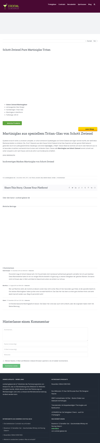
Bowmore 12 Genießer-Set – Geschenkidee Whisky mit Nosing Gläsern (24, 429)
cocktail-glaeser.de (10, 177)
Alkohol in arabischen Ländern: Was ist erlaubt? (19, 439)
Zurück (89, 41)
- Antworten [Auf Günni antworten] (27, 300)
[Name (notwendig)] (45, 344)
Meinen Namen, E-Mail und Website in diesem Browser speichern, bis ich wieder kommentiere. (36, 361)
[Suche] (94, 4)
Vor (94, 41)
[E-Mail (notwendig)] (45, 349)
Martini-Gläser (47, 177)
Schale (53, 177)
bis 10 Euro (32, 177)
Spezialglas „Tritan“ (51, 146)
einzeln (38, 177)
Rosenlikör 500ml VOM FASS (13, 435)
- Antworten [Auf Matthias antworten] (27, 285)
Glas (42, 177)
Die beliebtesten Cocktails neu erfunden (17, 424)
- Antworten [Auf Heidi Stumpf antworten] (31, 270)
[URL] (45, 354)
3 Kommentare (61, 177)
